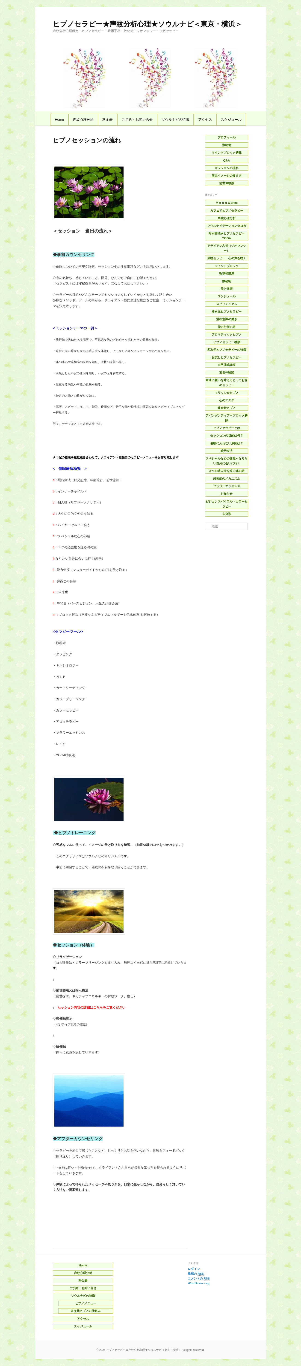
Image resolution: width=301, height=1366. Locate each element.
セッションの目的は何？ (226, 435)
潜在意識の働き (226, 319)
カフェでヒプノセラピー (226, 210)
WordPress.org (198, 1283)
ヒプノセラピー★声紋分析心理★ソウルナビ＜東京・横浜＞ (147, 24)
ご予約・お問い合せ (137, 119)
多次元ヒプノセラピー (227, 311)
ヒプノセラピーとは (226, 428)
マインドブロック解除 (227, 152)
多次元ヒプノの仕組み (85, 1311)
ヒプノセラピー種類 (226, 342)
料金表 (107, 119)
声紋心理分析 (83, 119)
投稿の (196, 1274)
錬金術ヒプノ (227, 408)
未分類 (226, 514)
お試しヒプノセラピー (227, 357)
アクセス (205, 119)
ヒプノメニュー (85, 1303)
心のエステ (226, 400)
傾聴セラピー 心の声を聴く (226, 258)
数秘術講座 (226, 273)
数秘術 (226, 145)
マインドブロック (227, 266)
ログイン (194, 1269)
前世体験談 (226, 183)
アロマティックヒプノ (227, 334)
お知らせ (227, 493)
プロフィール (227, 137)
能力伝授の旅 (227, 327)
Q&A (226, 160)
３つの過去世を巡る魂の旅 (227, 471)
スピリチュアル (226, 304)
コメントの (199, 1278)
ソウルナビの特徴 (175, 119)
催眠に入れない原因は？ (226, 443)
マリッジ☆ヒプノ (227, 392)
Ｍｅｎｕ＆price (226, 202)
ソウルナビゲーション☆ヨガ (226, 225)
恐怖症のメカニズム (226, 478)
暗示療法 (227, 451)
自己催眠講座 (227, 365)
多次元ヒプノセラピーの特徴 (226, 349)
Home (59, 119)
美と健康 (227, 288)
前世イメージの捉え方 (227, 175)
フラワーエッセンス (226, 486)
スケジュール (231, 119)
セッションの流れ (227, 168)
